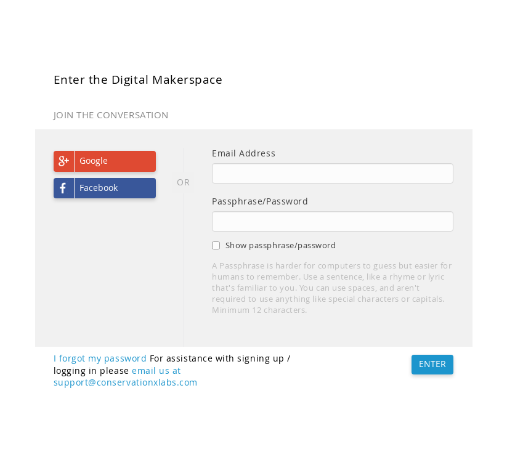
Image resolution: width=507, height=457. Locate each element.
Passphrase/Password (260, 201)
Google (93, 160)
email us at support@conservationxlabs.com (126, 377)
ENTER (432, 364)
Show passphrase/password (274, 245)
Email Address (243, 153)
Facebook (98, 187)
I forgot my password (100, 358)
